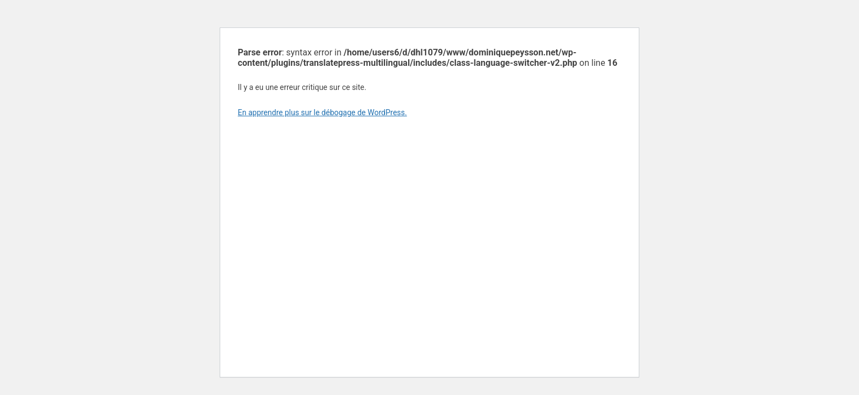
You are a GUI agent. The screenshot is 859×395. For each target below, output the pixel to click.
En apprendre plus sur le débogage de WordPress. (322, 112)
